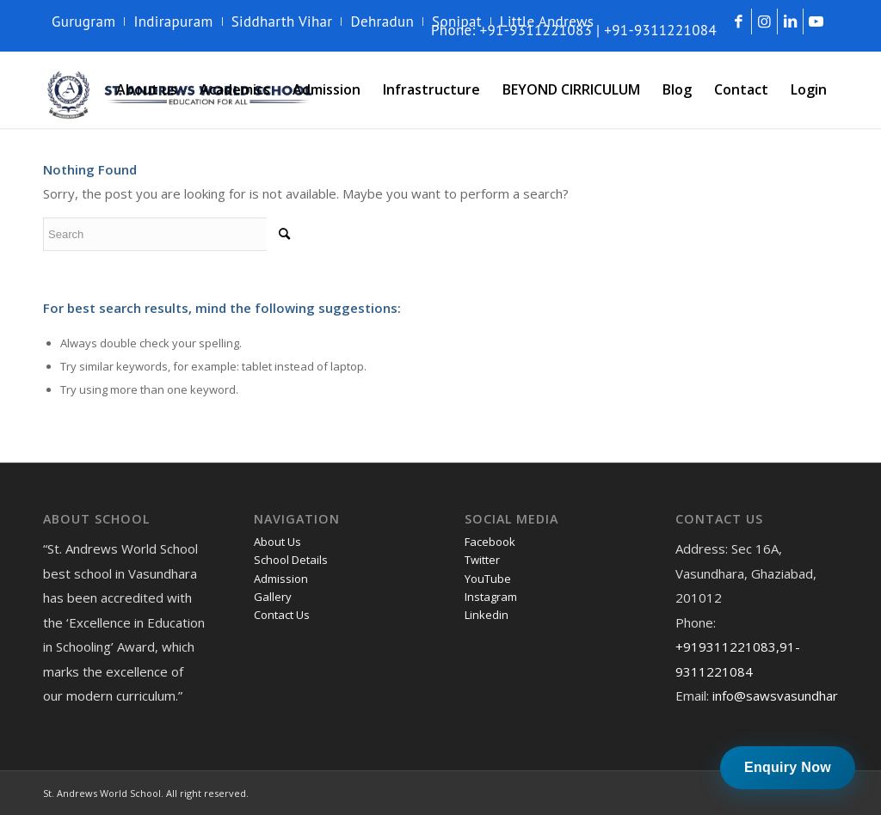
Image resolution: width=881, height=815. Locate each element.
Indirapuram (173, 21)
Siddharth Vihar (282, 21)
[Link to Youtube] (816, 21)
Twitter (482, 559)
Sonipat (457, 21)
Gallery (273, 596)
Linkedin (486, 614)
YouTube (488, 578)
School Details (291, 559)
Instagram (491, 596)
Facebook (490, 541)
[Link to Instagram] (764, 21)
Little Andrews (547, 21)
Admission (281, 578)
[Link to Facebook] (738, 21)
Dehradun (382, 21)
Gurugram (83, 21)
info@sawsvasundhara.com (792, 695)
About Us (277, 541)
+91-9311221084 (660, 30)
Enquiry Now (787, 767)
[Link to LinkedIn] (790, 21)
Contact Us (282, 614)
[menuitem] (88, 21)
